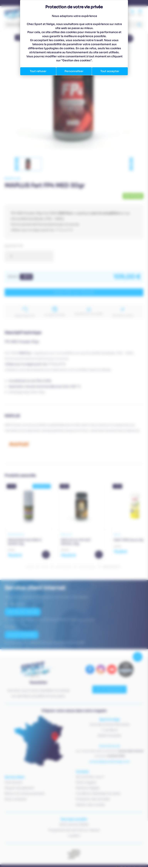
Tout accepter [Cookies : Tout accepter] (109, 71)
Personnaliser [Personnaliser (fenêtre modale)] (74, 71)
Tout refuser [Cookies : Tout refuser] (38, 71)
